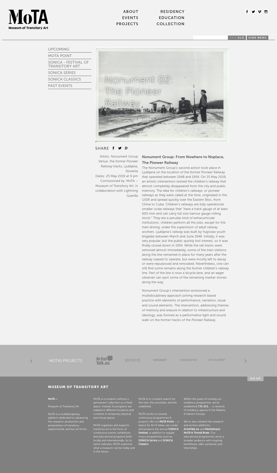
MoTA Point (60, 55)
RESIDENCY (172, 12)
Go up (255, 378)
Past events (60, 85)
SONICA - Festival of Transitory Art (68, 64)
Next (246, 361)
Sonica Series (62, 72)
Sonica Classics (64, 79)
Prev (31, 361)
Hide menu (258, 37)
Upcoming (58, 49)
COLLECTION (171, 24)
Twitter (253, 11)
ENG (233, 37)
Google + (126, 148)
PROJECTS (127, 24)
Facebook (247, 11)
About (130, 12)
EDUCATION (172, 18)
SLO (241, 37)
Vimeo (259, 11)
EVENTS (130, 18)
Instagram (266, 11)
